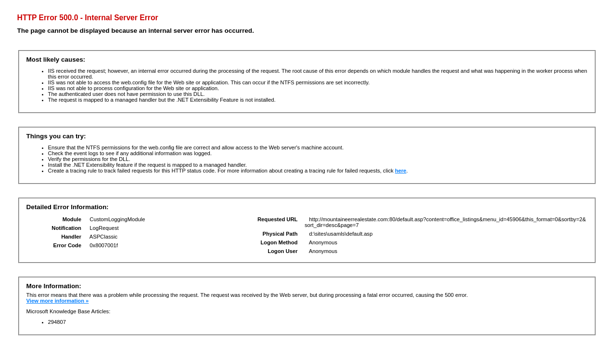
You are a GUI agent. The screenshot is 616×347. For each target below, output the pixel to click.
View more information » (57, 301)
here (401, 171)
